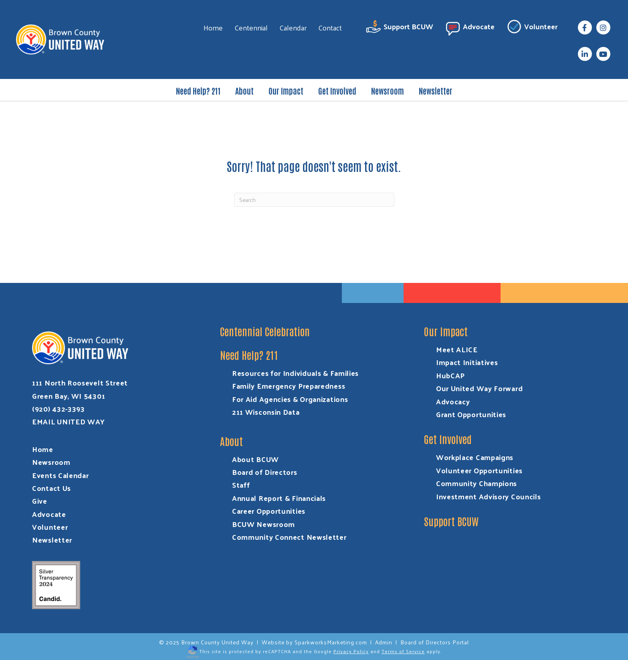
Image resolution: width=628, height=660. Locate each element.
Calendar (293, 27)
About (244, 90)
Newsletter (435, 90)
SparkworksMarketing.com (331, 642)
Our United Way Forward (479, 388)
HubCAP (450, 375)
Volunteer (531, 28)
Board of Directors (264, 471)
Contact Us (51, 487)
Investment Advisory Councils (488, 496)
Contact (330, 27)
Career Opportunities (268, 510)
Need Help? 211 (198, 90)
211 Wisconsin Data (266, 411)
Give (39, 500)
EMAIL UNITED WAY (68, 421)
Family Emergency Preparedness (288, 385)
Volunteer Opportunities (479, 470)
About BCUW (255, 459)
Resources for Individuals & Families (295, 372)
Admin (383, 642)
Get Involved (337, 90)
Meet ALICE (457, 349)
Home (213, 27)
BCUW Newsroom (263, 524)
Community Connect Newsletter (289, 536)
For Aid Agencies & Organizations (290, 399)
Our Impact (286, 90)
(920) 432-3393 (58, 408)
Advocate (470, 28)
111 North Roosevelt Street (80, 382)
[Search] (314, 200)
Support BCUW (399, 28)
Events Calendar (60, 475)
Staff (241, 484)
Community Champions (476, 483)
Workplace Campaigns (474, 457)
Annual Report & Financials (279, 498)
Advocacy (453, 401)
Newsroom (387, 90)
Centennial (251, 27)
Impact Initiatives (467, 362)
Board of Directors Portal (434, 642)
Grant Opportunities (471, 414)
